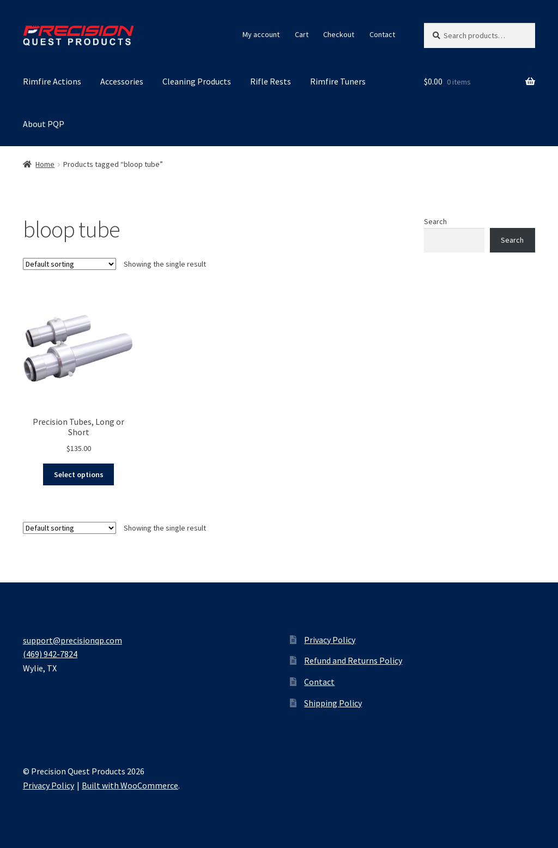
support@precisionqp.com (72, 640)
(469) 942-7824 (50, 653)
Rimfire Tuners (338, 81)
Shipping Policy (333, 702)
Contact (382, 34)
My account (261, 34)
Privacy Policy (329, 639)
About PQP (43, 123)
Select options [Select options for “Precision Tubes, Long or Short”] (79, 474)
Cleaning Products (196, 81)
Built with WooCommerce (130, 785)
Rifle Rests (270, 81)
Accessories (121, 81)
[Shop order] (69, 264)
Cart (301, 34)
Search (435, 221)
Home (44, 164)
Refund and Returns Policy (353, 660)
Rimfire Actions (52, 81)
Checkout (338, 34)
